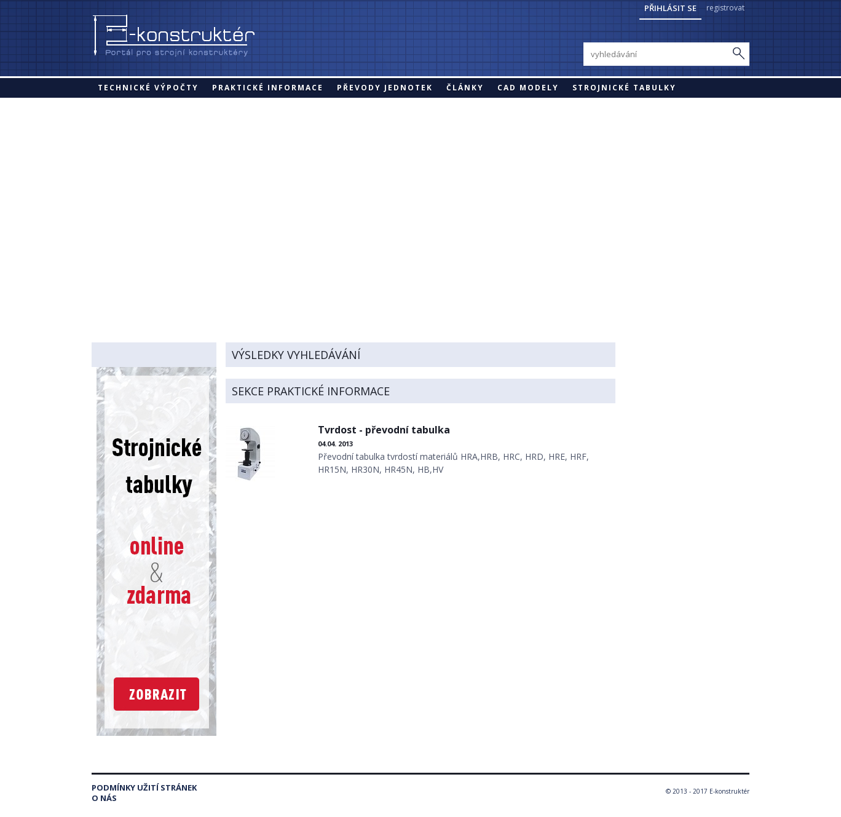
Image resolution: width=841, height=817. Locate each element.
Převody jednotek (385, 87)
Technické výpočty (148, 87)
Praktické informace (267, 87)
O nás (104, 798)
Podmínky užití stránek (144, 788)
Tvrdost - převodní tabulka (384, 429)
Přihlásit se (670, 8)
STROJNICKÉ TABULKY (624, 87)
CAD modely (528, 87)
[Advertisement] (420, 190)
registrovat (725, 7)
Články (465, 87)
